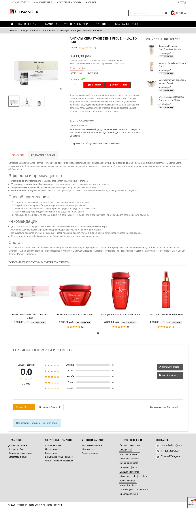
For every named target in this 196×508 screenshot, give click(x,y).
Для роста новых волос (127, 132)
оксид (135, 467)
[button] (98, 333)
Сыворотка (125, 449)
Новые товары (52, 449)
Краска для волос (127, 24)
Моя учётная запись (92, 445)
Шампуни (50, 24)
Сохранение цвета (129, 463)
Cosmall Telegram (171, 456)
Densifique (75, 136)
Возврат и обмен (16, 449)
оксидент (124, 467)
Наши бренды (27, 24)
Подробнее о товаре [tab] (43, 155)
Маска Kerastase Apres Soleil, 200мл (75, 314)
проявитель (142, 489)
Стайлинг (101, 24)
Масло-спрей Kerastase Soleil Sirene (166, 314)
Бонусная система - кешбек (58, 457)
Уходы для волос (76, 24)
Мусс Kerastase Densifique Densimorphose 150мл (171, 98)
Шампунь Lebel (127, 476)
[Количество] (75, 85)
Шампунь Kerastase (129, 458)
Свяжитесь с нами (17, 457)
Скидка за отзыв (53, 445)
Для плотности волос (91, 132)
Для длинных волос (129, 472)
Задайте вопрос (168, 375)
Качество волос (127, 480)
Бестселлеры (51, 453)
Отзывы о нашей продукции (59, 460)
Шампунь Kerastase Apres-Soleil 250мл (120, 314)
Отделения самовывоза (20, 453)
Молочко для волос (129, 454)
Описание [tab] (17, 155)
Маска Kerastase (128, 485)
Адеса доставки (90, 453)
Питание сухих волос (130, 445)
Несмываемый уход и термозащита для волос (105, 129)
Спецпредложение (129, 494)
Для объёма (109, 132)
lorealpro (142, 476)
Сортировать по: (158, 407)
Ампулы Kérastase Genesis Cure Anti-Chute (29, 316)
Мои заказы (88, 449)
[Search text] (146, 13)
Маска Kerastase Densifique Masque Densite (172, 81)
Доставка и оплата (17, 445)
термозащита (126, 489)
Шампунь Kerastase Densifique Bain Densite (169, 48)
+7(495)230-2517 (170, 451)
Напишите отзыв (169, 366)
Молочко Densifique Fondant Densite (172, 64)
